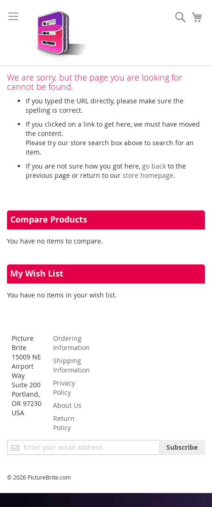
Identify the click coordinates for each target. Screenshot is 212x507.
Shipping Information (71, 365)
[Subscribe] (182, 447)
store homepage (148, 175)
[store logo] (57, 33)
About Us (67, 405)
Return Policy (64, 423)
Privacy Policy (64, 388)
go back (154, 166)
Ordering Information (71, 343)
